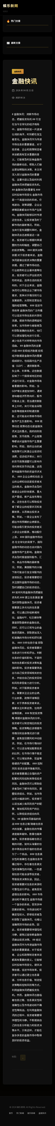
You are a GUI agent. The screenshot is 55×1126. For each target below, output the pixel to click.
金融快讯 (17, 71)
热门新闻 (20, 1113)
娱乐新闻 (31, 1113)
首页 (11, 1113)
